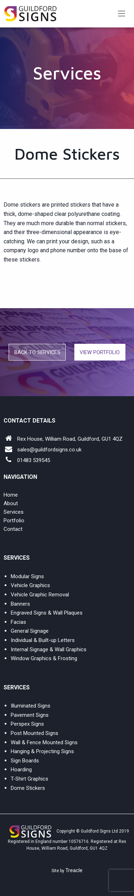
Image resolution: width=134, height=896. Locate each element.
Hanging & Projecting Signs (42, 751)
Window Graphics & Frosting (44, 658)
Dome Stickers (28, 788)
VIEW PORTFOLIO (100, 352)
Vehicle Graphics (30, 585)
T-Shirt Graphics (29, 779)
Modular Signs (27, 576)
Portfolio (14, 520)
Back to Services (37, 352)
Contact (13, 529)
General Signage (30, 631)
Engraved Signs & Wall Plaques (47, 613)
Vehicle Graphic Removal (40, 594)
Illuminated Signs (30, 706)
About (11, 503)
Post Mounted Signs (34, 733)
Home (11, 495)
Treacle (74, 870)
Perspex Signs (27, 724)
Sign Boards (25, 760)
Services (14, 512)
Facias (18, 622)
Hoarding (21, 769)
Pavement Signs (30, 715)
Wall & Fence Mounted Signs (44, 742)
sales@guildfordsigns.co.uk (49, 449)
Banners (20, 604)
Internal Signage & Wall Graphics (48, 649)
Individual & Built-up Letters (43, 640)
